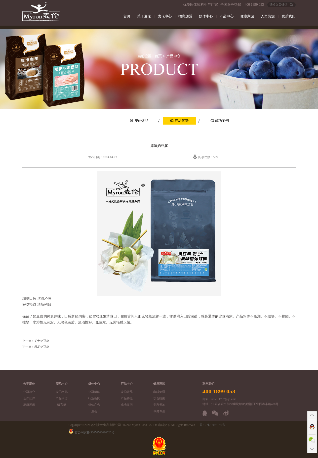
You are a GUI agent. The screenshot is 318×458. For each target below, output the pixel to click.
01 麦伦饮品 (139, 121)
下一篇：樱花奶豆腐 (35, 347)
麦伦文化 (62, 392)
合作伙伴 (29, 398)
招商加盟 (185, 16)
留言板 (61, 405)
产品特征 (127, 398)
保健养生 (159, 411)
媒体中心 (206, 16)
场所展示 (29, 405)
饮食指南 (159, 398)
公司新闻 (94, 392)
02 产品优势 (179, 121)
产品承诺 (62, 398)
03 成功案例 (219, 121)
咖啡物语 (159, 392)
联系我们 (288, 16)
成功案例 (127, 405)
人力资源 (268, 16)
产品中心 (227, 16)
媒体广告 (94, 405)
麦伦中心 (165, 16)
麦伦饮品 (127, 392)
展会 (94, 411)
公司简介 (29, 392)
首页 (126, 16)
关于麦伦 (144, 16)
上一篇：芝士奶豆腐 (35, 341)
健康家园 (247, 16)
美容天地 (159, 405)
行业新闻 (94, 398)
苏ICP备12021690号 (212, 425)
